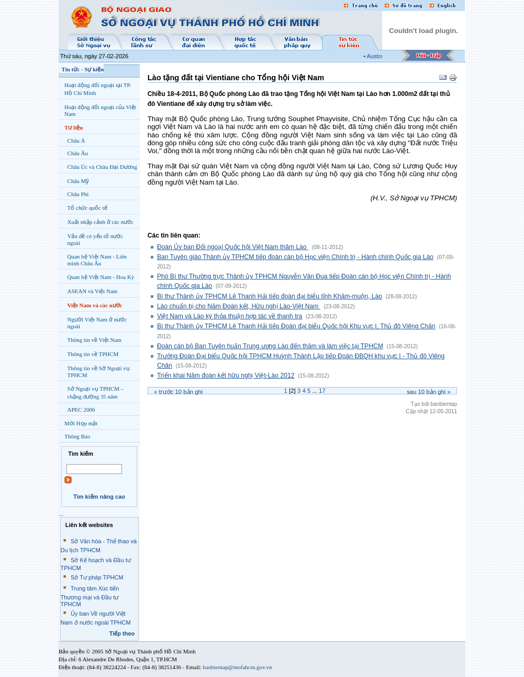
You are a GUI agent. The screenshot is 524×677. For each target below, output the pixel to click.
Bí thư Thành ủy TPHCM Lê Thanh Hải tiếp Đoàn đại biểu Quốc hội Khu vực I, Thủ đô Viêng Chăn (296, 326)
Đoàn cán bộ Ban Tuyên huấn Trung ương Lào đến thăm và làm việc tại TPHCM (270, 346)
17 (322, 391)
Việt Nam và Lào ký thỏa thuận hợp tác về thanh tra (229, 316)
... (61, 514)
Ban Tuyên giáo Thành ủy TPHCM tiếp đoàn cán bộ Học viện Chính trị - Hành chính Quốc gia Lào (295, 257)
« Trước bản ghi (178, 392)
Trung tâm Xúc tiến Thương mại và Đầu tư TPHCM (90, 596)
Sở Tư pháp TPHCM (97, 577)
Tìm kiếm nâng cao (99, 496)
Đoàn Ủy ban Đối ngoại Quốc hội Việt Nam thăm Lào (232, 247)
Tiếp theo (122, 633)
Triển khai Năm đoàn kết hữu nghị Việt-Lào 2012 (226, 375)
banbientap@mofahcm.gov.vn (237, 667)
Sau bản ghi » (429, 392)
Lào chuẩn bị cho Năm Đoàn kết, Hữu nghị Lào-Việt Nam (238, 306)
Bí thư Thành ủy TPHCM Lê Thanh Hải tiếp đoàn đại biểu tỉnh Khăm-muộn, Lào (269, 296)
